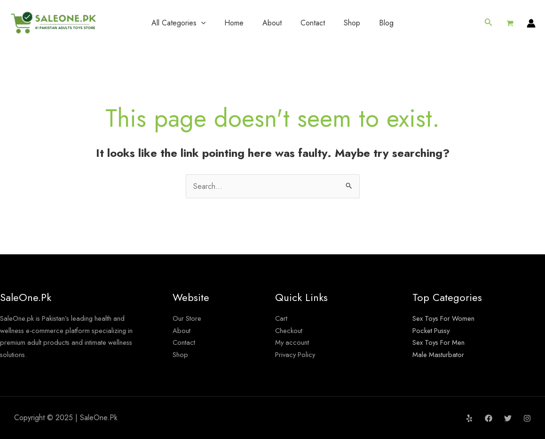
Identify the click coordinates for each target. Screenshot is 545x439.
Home (234, 22)
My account (293, 342)
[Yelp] (469, 418)
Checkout (290, 330)
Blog (386, 22)
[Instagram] (527, 418)
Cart (281, 318)
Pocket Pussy (433, 330)
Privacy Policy (297, 354)
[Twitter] (508, 418)
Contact (312, 22)
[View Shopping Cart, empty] (509, 23)
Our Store (188, 318)
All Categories (178, 22)
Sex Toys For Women (446, 318)
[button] (488, 23)
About (272, 22)
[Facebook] (488, 418)
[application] (201, 22)
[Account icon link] (531, 23)
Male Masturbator (440, 354)
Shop (352, 22)
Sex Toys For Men (441, 342)
